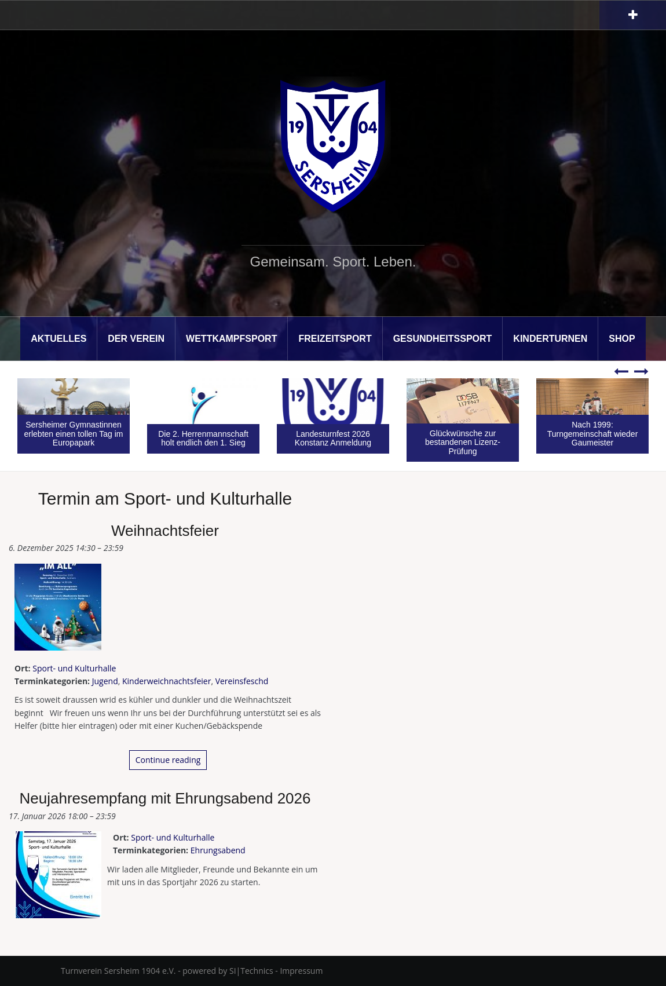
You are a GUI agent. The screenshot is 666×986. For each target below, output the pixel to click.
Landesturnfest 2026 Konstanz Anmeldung (333, 438)
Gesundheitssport (442, 339)
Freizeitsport (334, 339)
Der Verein (136, 339)
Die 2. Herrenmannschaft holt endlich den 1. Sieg (203, 438)
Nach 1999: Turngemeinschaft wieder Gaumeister (592, 433)
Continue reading (168, 759)
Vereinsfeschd (242, 680)
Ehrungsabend (218, 850)
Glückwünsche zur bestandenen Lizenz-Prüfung (462, 442)
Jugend (105, 680)
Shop (622, 339)
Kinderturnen (550, 339)
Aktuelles (58, 339)
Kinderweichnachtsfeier (166, 680)
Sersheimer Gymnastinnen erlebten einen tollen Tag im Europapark (73, 433)
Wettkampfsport (231, 339)
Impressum (301, 970)
